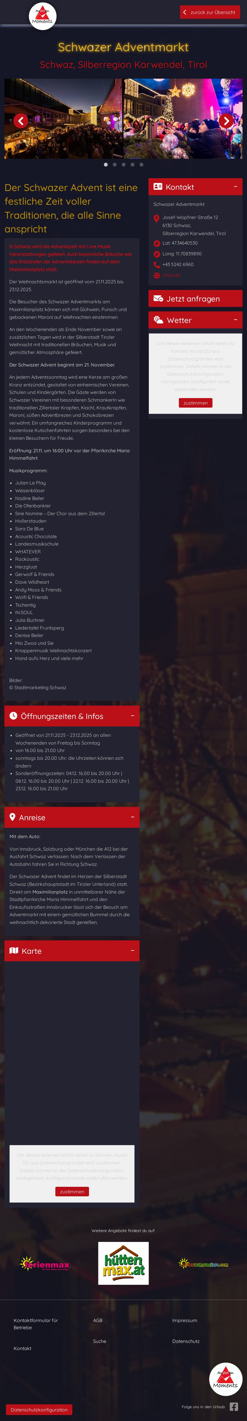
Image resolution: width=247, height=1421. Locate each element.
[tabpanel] (64, 119)
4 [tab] (132, 165)
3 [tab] (123, 165)
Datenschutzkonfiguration (39, 1410)
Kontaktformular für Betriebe (36, 1323)
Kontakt (174, 187)
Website (171, 275)
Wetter (173, 320)
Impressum (184, 1320)
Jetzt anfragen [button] (187, 299)
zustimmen (72, 1192)
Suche (99, 1341)
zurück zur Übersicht (213, 12)
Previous (20, 121)
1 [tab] (106, 165)
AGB (97, 1320)
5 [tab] (141, 165)
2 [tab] (115, 165)
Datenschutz (186, 1341)
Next (226, 121)
